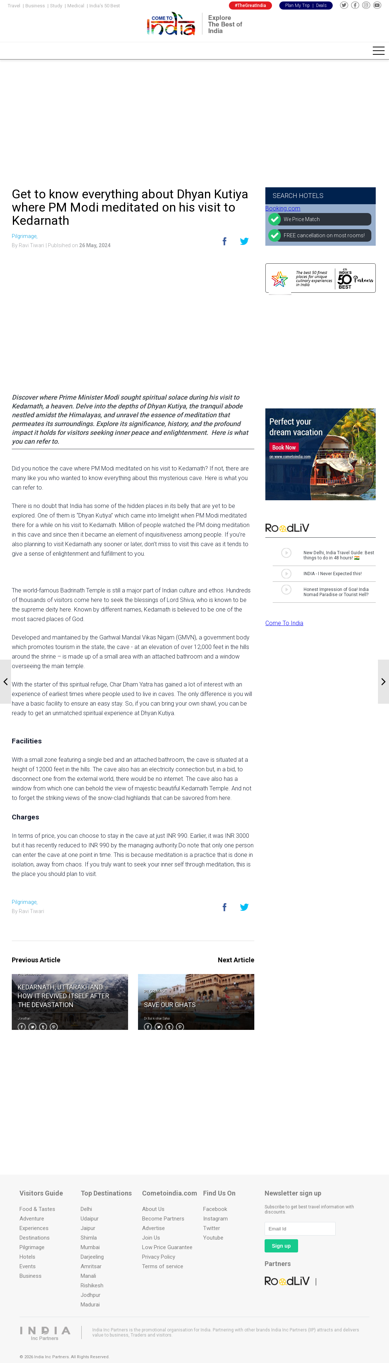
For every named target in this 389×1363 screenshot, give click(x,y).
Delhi (86, 1209)
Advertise (153, 1228)
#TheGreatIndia (250, 5)
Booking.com (282, 208)
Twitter (211, 1228)
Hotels (27, 1257)
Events (28, 1266)
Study (56, 5)
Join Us (151, 1237)
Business (35, 5)
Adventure (32, 1218)
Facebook (215, 1209)
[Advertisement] (194, 121)
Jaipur (88, 1228)
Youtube (213, 1237)
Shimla (89, 1237)
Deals (321, 5)
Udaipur (90, 1218)
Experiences (34, 1228)
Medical (75, 5)
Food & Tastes (37, 1209)
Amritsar (91, 1266)
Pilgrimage (29, 974)
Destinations (35, 1237)
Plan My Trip (297, 5)
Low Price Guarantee (167, 1247)
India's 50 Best (104, 5)
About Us (153, 1209)
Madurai (90, 1304)
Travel (14, 5)
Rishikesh (92, 1285)
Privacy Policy (158, 1257)
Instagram (215, 1218)
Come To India (284, 623)
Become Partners (163, 1218)
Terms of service (162, 1266)
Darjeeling (92, 1257)
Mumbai (90, 1247)
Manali (88, 1276)
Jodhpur (90, 1295)
